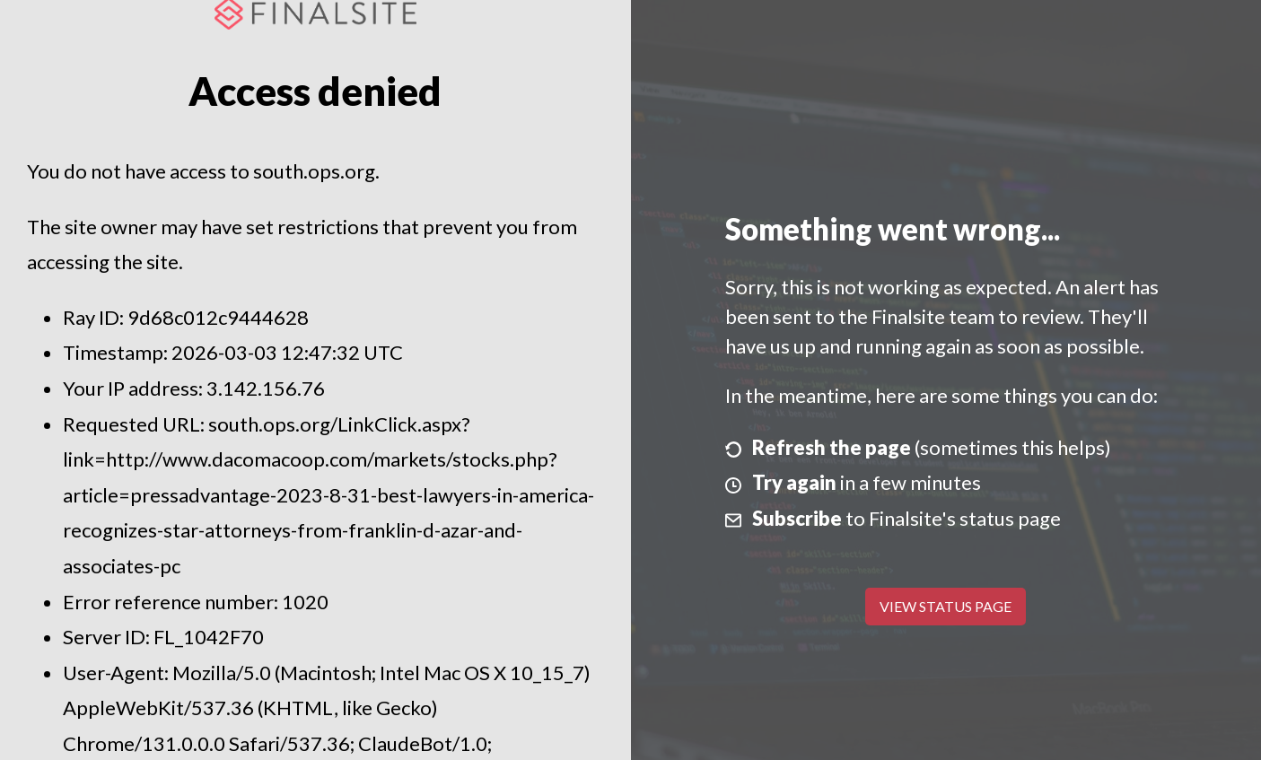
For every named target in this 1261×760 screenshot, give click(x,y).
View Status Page (945, 606)
